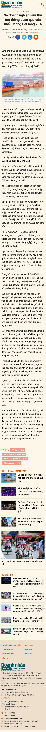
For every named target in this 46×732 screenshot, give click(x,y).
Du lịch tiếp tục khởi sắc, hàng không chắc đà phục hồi (30, 477)
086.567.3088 (8, 716)
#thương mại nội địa (12, 463)
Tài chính (29, 654)
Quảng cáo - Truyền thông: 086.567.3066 (18, 726)
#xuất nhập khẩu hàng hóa (14, 454)
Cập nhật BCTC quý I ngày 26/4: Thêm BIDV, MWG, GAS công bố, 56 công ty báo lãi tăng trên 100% (29, 608)
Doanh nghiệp (23, 12)
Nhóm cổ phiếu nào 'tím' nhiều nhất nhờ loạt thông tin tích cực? (30, 491)
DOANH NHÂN (7, 649)
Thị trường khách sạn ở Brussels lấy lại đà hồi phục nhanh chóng (31, 521)
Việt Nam (29, 645)
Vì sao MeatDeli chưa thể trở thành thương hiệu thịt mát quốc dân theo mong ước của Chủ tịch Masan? (28, 596)
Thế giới (28, 649)
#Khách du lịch (18, 450)
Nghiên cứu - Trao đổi (11, 645)
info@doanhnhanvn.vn (11, 718)
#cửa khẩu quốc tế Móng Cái (15, 459)
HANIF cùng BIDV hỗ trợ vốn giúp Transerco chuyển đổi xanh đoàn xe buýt (28, 631)
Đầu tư (5, 658)
